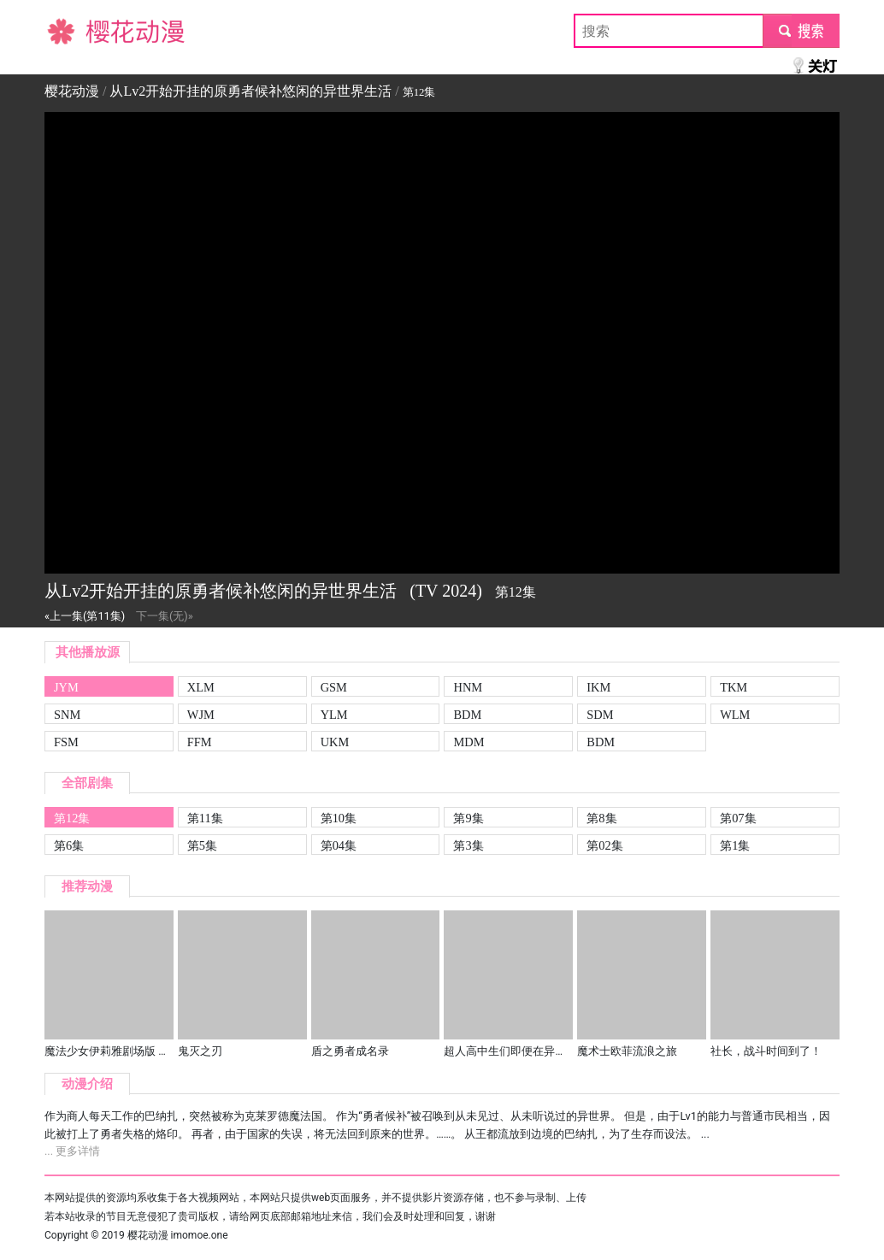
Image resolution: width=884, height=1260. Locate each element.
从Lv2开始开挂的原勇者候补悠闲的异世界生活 (250, 91)
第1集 (735, 845)
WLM (735, 714)
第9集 (468, 818)
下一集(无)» (164, 615)
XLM (201, 687)
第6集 (69, 845)
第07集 (738, 818)
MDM (468, 742)
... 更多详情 (72, 1151)
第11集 (205, 818)
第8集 (601, 818)
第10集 (339, 818)
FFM (199, 742)
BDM (467, 714)
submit (801, 30)
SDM (599, 714)
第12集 (72, 818)
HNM (467, 687)
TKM (733, 687)
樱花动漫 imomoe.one (177, 1235)
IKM (598, 687)
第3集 (468, 845)
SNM (67, 714)
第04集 (339, 845)
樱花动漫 (71, 30)
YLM (334, 714)
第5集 (202, 845)
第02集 (604, 845)
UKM (335, 742)
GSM (334, 687)
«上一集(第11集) (84, 615)
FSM (66, 742)
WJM (201, 714)
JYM (66, 687)
